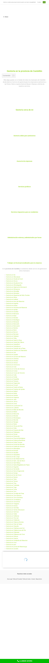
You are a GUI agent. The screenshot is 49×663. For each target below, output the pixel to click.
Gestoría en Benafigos (12, 320)
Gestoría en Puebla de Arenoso (15, 446)
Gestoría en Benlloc (12, 328)
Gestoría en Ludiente (12, 407)
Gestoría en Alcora (11, 281)
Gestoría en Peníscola (12, 436)
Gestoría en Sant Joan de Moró (15, 461)
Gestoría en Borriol (12, 332)
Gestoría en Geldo (11, 393)
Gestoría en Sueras (12, 477)
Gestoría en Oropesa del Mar (14, 430)
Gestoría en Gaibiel (12, 391)
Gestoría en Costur (11, 371)
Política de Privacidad (17, 579)
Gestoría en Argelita (12, 303)
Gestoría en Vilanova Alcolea (15, 522)
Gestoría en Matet (11, 412)
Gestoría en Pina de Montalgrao (15, 438)
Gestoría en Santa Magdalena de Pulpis (18, 465)
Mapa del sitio (39, 579)
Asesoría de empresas (24, 161)
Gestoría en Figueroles (13, 383)
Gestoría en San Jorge (13, 457)
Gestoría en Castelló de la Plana (15, 348)
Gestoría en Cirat (11, 367)
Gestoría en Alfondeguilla (13, 285)
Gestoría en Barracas (12, 314)
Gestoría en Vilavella (12, 526)
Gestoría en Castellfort (13, 344)
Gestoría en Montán (12, 416)
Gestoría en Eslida (11, 377)
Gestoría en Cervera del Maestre (16, 356)
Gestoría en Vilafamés (12, 520)
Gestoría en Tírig (11, 483)
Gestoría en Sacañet (12, 452)
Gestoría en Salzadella (13, 454)
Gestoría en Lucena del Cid (14, 405)
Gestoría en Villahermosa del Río (16, 530)
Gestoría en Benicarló (12, 324)
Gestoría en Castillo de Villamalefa (16, 350)
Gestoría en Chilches (12, 358)
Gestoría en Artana (11, 305)
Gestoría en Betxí (11, 330)
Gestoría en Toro (11, 491)
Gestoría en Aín (10, 275)
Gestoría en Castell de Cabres (15, 342)
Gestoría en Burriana (12, 334)
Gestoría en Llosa (11, 403)
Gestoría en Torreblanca (13, 499)
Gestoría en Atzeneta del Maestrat (16, 307)
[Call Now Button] (24, 661)
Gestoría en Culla (11, 375)
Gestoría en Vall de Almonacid (15, 510)
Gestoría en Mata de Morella (14, 410)
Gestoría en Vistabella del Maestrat (16, 540)
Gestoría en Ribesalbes (13, 448)
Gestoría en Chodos (12, 361)
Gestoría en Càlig (11, 338)
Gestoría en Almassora (13, 289)
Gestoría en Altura (11, 297)
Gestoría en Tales (11, 479)
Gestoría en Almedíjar (12, 291)
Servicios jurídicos (24, 186)
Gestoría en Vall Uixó (12, 512)
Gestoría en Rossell (12, 450)
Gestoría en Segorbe (12, 467)
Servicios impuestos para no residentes (24, 212)
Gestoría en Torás (11, 489)
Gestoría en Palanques (13, 432)
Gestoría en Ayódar (12, 309)
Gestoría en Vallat (11, 514)
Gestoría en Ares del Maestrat (15, 301)
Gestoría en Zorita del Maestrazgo (16, 546)
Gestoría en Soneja (11, 473)
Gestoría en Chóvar (12, 363)
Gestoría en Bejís (11, 316)
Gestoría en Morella (12, 420)
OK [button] (44, 2)
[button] (12, 75)
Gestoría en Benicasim (13, 326)
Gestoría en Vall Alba (12, 508)
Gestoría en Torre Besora (13, 495)
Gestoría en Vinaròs (12, 538)
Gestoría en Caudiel (12, 354)
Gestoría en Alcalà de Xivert (14, 279)
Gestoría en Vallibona (12, 516)
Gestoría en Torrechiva (13, 501)
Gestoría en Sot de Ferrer (14, 475)
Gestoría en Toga (11, 487)
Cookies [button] (39, 2)
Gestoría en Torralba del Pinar (15, 493)
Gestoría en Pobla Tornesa (14, 442)
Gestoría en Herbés (12, 395)
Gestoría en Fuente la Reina (14, 387)
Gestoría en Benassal (12, 322)
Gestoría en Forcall (12, 385)
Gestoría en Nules (11, 424)
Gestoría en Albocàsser (13, 277)
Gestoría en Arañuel (12, 299)
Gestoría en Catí (11, 352)
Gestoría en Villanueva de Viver (15, 534)
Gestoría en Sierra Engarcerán (15, 471)
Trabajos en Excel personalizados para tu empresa (24, 263)
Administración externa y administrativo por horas (24, 237)
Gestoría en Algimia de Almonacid (16, 287)
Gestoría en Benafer (12, 318)
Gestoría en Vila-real (12, 518)
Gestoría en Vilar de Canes (14, 524)
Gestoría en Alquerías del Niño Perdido (18, 295)
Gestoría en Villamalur (12, 532)
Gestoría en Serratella (12, 469)
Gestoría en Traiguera (12, 504)
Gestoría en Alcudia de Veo (14, 283)
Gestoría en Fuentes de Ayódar (15, 389)
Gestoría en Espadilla (12, 379)
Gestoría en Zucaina (12, 548)
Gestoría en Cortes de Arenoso (15, 369)
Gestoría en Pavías (11, 434)
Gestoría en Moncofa (12, 414)
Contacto (33, 579)
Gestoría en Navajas (12, 422)
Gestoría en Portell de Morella (15, 444)
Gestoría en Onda (11, 428)
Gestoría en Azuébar (12, 311)
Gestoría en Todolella (12, 485)
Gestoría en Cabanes (12, 336)
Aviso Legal (9, 579)
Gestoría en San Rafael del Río (15, 459)
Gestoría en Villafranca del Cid (15, 528)
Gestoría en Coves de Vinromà (15, 373)
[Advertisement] (13, 56)
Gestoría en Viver (11, 542)
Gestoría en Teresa (12, 481)
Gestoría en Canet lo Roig (14, 340)
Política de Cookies (27, 579)
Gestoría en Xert (11, 544)
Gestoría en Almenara (12, 293)
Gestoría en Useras (12, 506)
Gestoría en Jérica (11, 401)
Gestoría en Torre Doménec (14, 497)
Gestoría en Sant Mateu (13, 463)
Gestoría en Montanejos (13, 418)
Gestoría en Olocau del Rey (14, 426)
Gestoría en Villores (12, 536)
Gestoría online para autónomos (24, 136)
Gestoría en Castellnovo (13, 346)
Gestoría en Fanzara (12, 381)
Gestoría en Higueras (12, 397)
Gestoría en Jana (11, 399)
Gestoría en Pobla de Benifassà (15, 440)
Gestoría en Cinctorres (13, 365)
